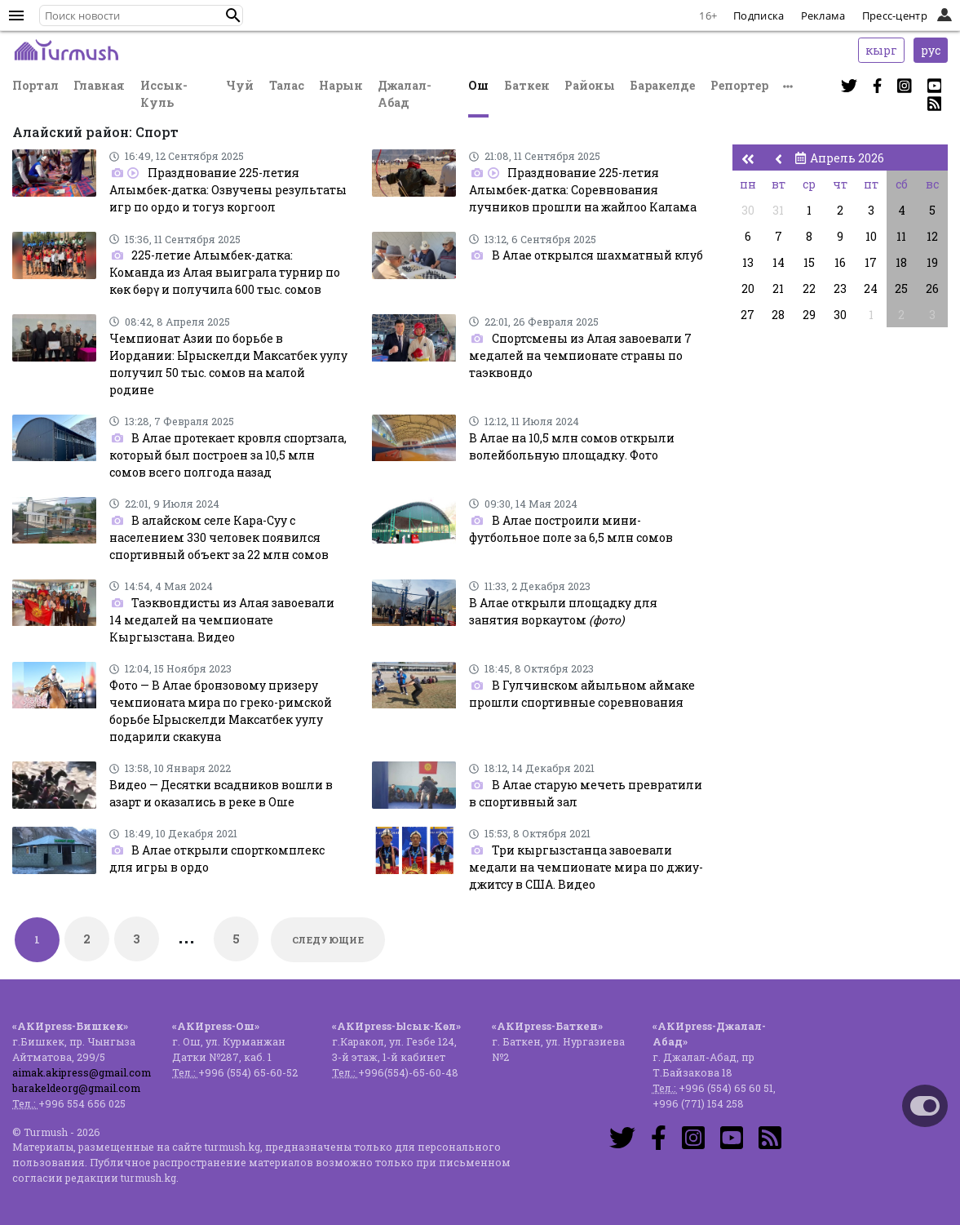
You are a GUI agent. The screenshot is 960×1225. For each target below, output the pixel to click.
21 (778, 288)
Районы (589, 85)
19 (932, 262)
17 (871, 262)
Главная (99, 85)
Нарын (341, 85)
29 (809, 314)
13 (748, 262)
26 (932, 288)
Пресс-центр (894, 15)
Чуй (240, 85)
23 (840, 288)
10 (871, 236)
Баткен (527, 85)
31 (778, 210)
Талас (286, 85)
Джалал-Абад (404, 94)
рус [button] (930, 50)
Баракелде (662, 85)
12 (932, 236)
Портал (35, 85)
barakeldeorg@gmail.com (76, 1087)
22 (809, 288)
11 (901, 236)
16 (840, 262)
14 (778, 262)
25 (901, 288)
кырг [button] (881, 50)
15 (809, 262)
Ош (478, 85)
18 (901, 262)
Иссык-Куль (164, 94)
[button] (233, 15)
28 (778, 314)
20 (747, 288)
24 (871, 288)
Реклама (823, 15)
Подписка (758, 15)
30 (747, 210)
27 (747, 314)
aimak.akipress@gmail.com (81, 1072)
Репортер (739, 85)
